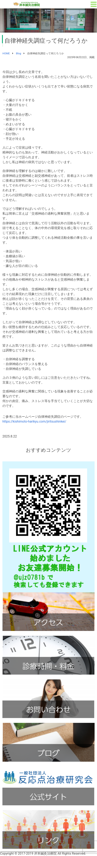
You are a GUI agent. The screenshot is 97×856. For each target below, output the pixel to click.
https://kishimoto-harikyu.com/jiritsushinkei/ (34, 421)
